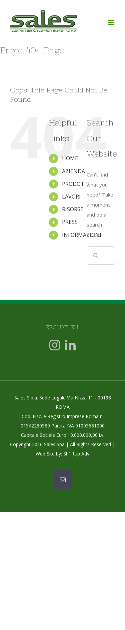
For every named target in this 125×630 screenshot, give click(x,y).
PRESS (70, 222)
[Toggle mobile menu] (111, 22)
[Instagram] (54, 345)
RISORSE (72, 209)
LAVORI (71, 196)
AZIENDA (73, 171)
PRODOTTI (76, 184)
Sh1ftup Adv (76, 453)
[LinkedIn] (70, 345)
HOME (70, 158)
